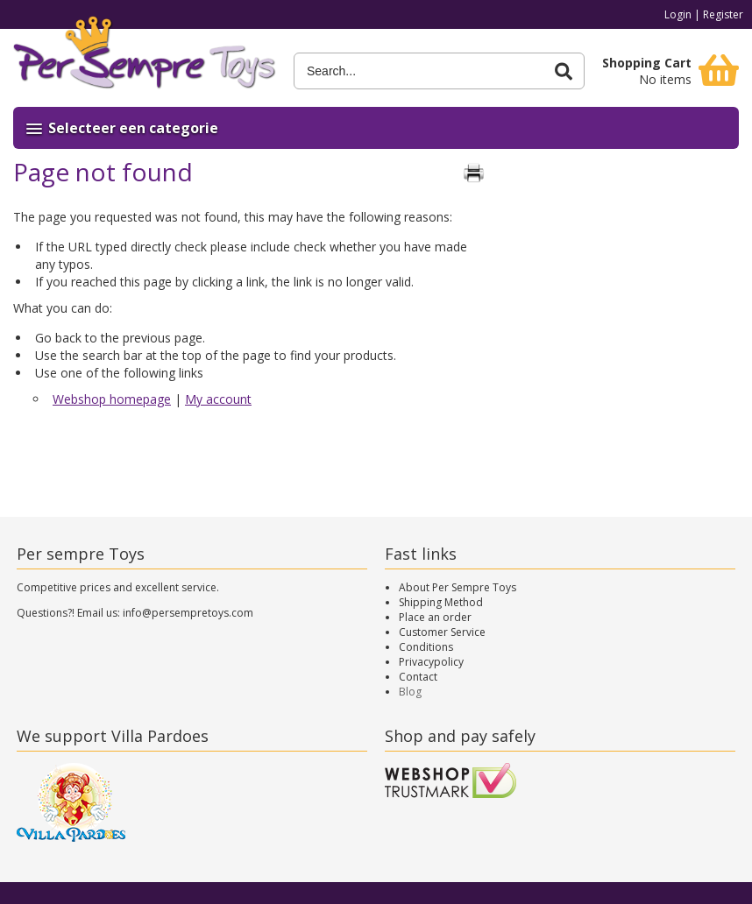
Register (723, 14)
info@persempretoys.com (188, 612)
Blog (410, 691)
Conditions (426, 646)
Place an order (435, 617)
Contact (418, 676)
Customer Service (442, 632)
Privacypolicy (431, 661)
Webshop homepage (112, 399)
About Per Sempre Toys (457, 587)
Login (678, 14)
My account (218, 399)
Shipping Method (441, 602)
